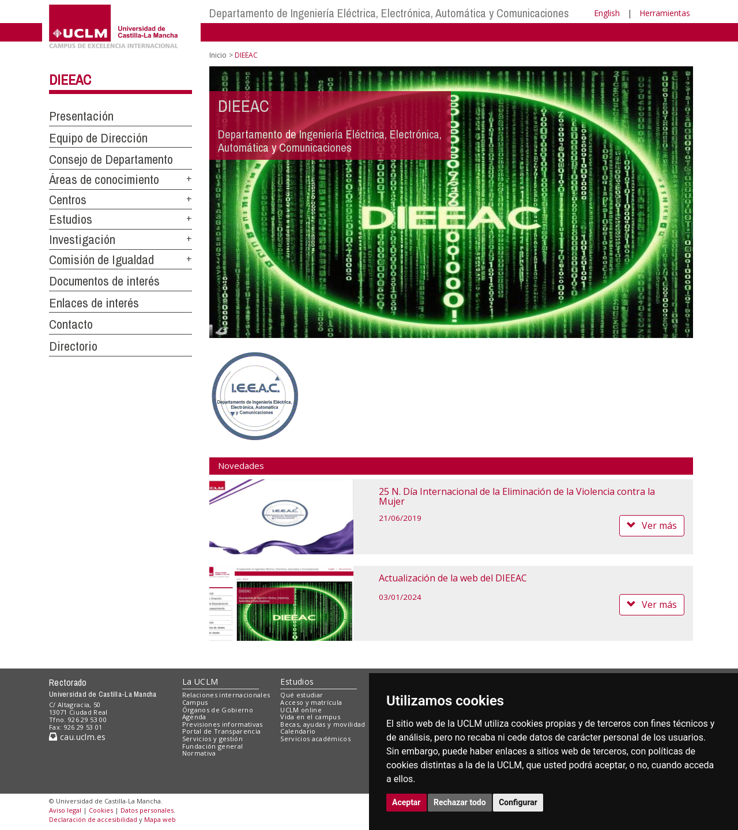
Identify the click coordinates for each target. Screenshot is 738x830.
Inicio (218, 55)
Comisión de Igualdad (101, 259)
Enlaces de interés (94, 302)
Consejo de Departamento (111, 159)
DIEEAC (70, 79)
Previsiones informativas (222, 724)
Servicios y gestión (212, 738)
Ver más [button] (652, 525)
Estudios (70, 219)
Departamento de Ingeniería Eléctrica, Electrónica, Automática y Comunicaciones (389, 13)
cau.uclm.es (77, 736)
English (607, 12)
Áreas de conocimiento (104, 179)
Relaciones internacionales (226, 694)
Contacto (71, 324)
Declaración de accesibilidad (93, 819)
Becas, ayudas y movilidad (322, 724)
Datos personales (147, 810)
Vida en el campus (310, 716)
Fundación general (212, 746)
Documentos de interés (104, 281)
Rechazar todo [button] (460, 802)
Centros (67, 199)
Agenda (194, 716)
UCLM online (301, 709)
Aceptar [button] (406, 802)
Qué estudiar (301, 694)
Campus (195, 702)
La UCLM (200, 681)
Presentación (81, 116)
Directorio (73, 346)
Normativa (199, 753)
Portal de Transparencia (221, 731)
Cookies (101, 810)
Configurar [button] (518, 802)
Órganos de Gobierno (217, 709)
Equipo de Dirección (98, 138)
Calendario (297, 731)
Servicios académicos (315, 738)
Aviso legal (65, 810)
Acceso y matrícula (311, 702)
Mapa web (160, 819)
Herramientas (664, 12)
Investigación (82, 239)
